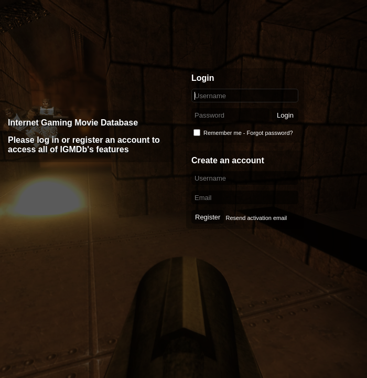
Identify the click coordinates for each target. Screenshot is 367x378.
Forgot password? (270, 133)
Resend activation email (256, 218)
